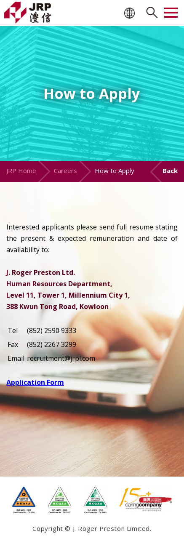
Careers (65, 170)
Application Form (35, 382)
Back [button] (170, 170)
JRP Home (21, 170)
